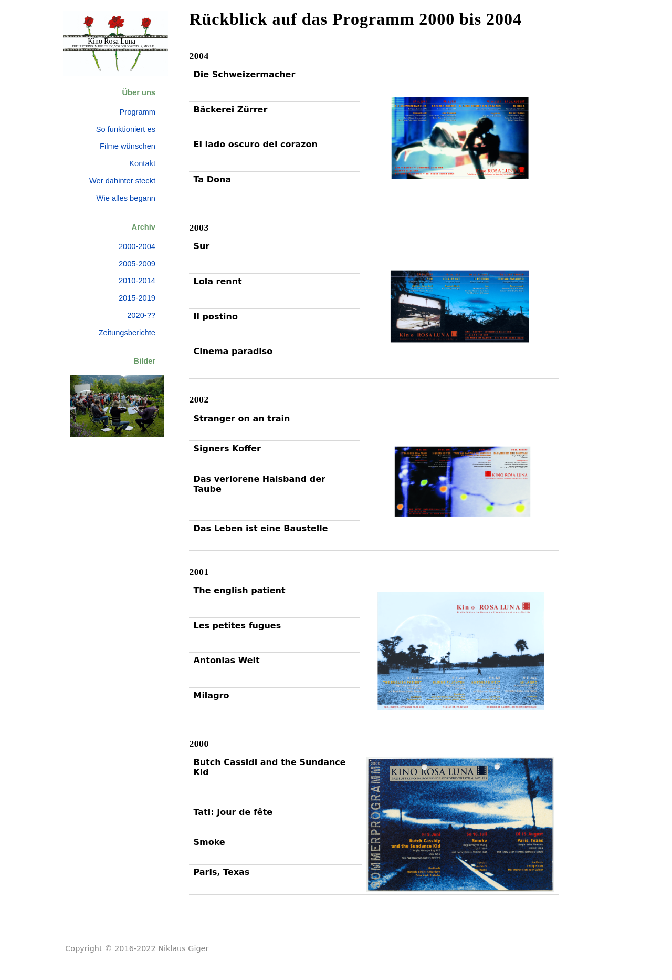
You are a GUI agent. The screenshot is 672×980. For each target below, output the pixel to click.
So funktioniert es (125, 129)
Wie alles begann (126, 198)
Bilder (144, 361)
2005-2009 (137, 264)
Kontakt (142, 163)
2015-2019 (137, 298)
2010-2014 (137, 280)
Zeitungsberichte (127, 332)
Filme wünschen (127, 146)
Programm (137, 112)
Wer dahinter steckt (122, 181)
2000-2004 (137, 246)
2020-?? (141, 315)
